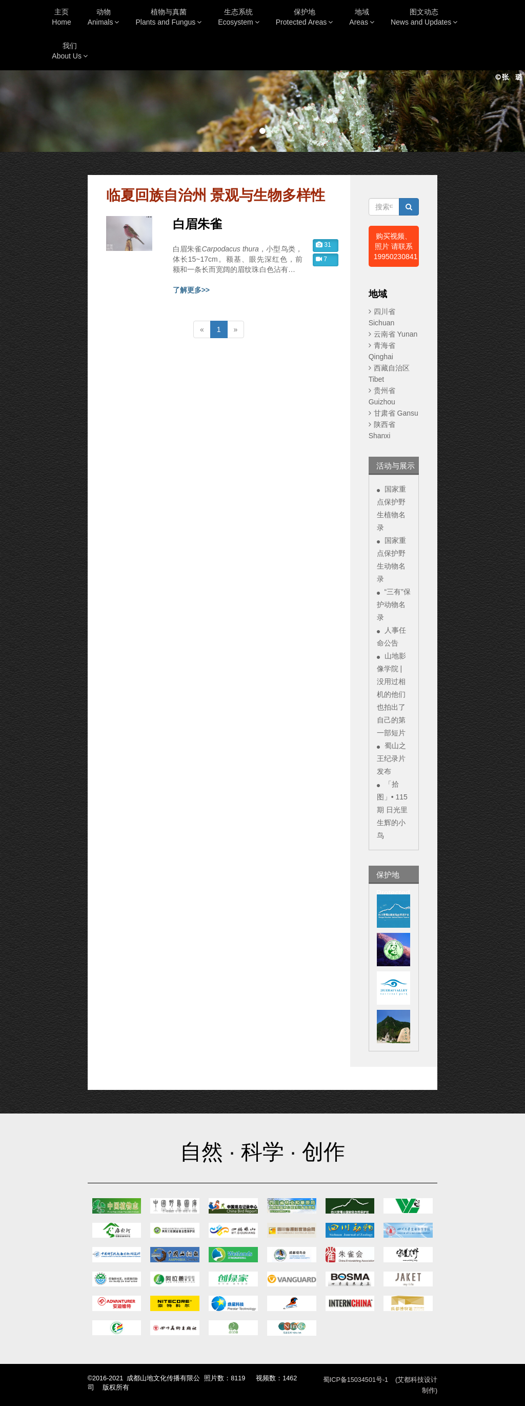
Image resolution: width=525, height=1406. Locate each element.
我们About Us (70, 51)
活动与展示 (395, 465)
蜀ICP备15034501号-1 (355, 1379)
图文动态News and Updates (424, 17)
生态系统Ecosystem (238, 17)
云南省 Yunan (396, 334)
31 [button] (323, 244)
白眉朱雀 (197, 224)
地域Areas (361, 17)
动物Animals (103, 17)
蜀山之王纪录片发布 (391, 758)
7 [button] (321, 259)
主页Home (61, 17)
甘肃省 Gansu (396, 413)
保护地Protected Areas (304, 17)
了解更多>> (191, 290)
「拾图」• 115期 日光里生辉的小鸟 (392, 809)
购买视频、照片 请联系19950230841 (396, 246)
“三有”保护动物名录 (394, 604)
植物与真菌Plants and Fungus (168, 17)
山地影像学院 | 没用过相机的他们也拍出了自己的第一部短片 (391, 694)
